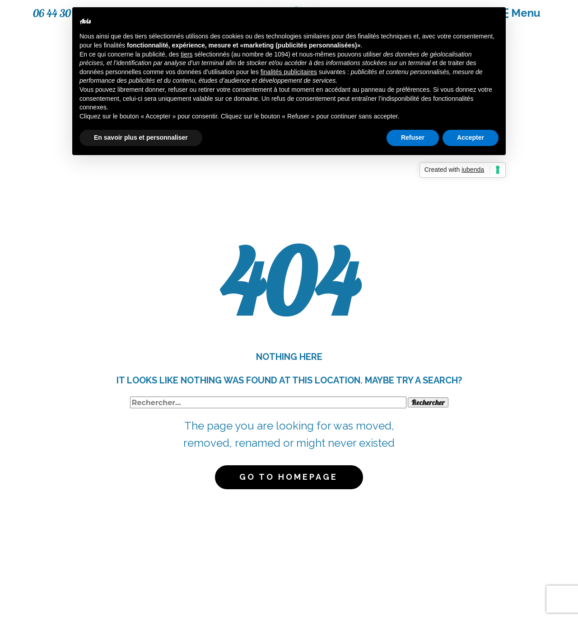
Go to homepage (288, 477)
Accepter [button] (470, 137)
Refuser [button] (412, 137)
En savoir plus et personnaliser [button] (141, 137)
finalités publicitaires (289, 72)
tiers (186, 54)
